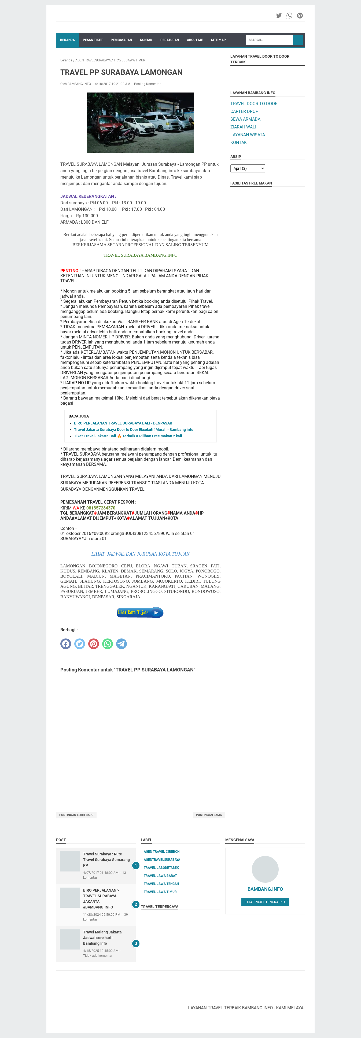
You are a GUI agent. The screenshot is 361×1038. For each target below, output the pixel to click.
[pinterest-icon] (300, 15)
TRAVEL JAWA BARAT (160, 876)
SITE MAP (218, 40)
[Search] (269, 40)
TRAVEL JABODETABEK (161, 868)
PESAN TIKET (93, 40)
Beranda (67, 40)
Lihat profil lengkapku (265, 902)
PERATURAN (169, 40)
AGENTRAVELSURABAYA (162, 860)
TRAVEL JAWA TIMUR (160, 892)
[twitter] (79, 643)
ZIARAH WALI (243, 127)
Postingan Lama (209, 815)
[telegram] (121, 643)
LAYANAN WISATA (247, 134)
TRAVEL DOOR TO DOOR (254, 103)
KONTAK (146, 40)
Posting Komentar (147, 84)
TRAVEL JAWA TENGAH (161, 884)
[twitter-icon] (279, 15)
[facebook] (65, 643)
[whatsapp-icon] (289, 15)
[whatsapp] (107, 643)
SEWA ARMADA (245, 119)
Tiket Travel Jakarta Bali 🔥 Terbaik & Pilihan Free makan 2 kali (128, 436)
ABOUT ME (195, 40)
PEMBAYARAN (121, 40)
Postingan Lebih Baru (76, 815)
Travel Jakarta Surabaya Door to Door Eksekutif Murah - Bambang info (133, 429)
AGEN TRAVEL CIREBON (161, 852)
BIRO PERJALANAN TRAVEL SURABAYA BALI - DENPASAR (123, 423)
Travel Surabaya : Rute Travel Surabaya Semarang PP (106, 859)
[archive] (247, 168)
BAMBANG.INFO (265, 889)
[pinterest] (93, 643)
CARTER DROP (244, 111)
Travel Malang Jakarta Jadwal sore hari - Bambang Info (102, 937)
